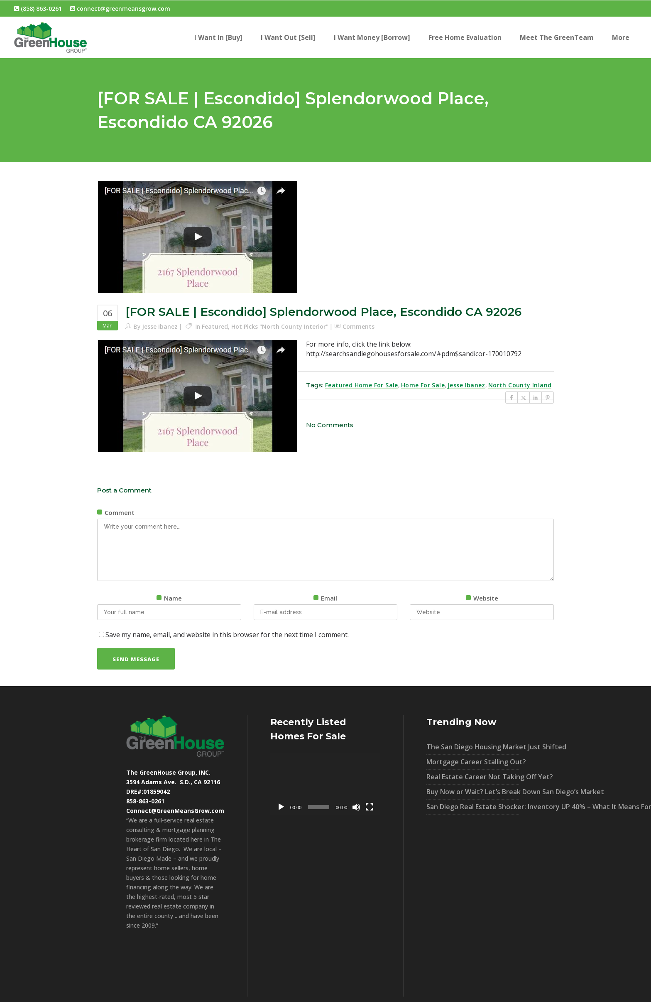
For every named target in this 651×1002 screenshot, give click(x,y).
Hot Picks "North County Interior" (279, 326)
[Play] (281, 807)
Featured (215, 326)
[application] (325, 784)
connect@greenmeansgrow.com (120, 8)
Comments (358, 326)
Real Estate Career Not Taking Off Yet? (472, 776)
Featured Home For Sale (361, 385)
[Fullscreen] (369, 807)
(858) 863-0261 (38, 8)
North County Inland (520, 385)
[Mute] (356, 807)
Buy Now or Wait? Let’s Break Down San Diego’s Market (472, 791)
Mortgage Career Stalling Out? (472, 761)
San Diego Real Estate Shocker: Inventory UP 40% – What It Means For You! (472, 806)
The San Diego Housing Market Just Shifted (472, 746)
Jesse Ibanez (160, 326)
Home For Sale (423, 385)
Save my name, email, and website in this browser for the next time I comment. (227, 634)
